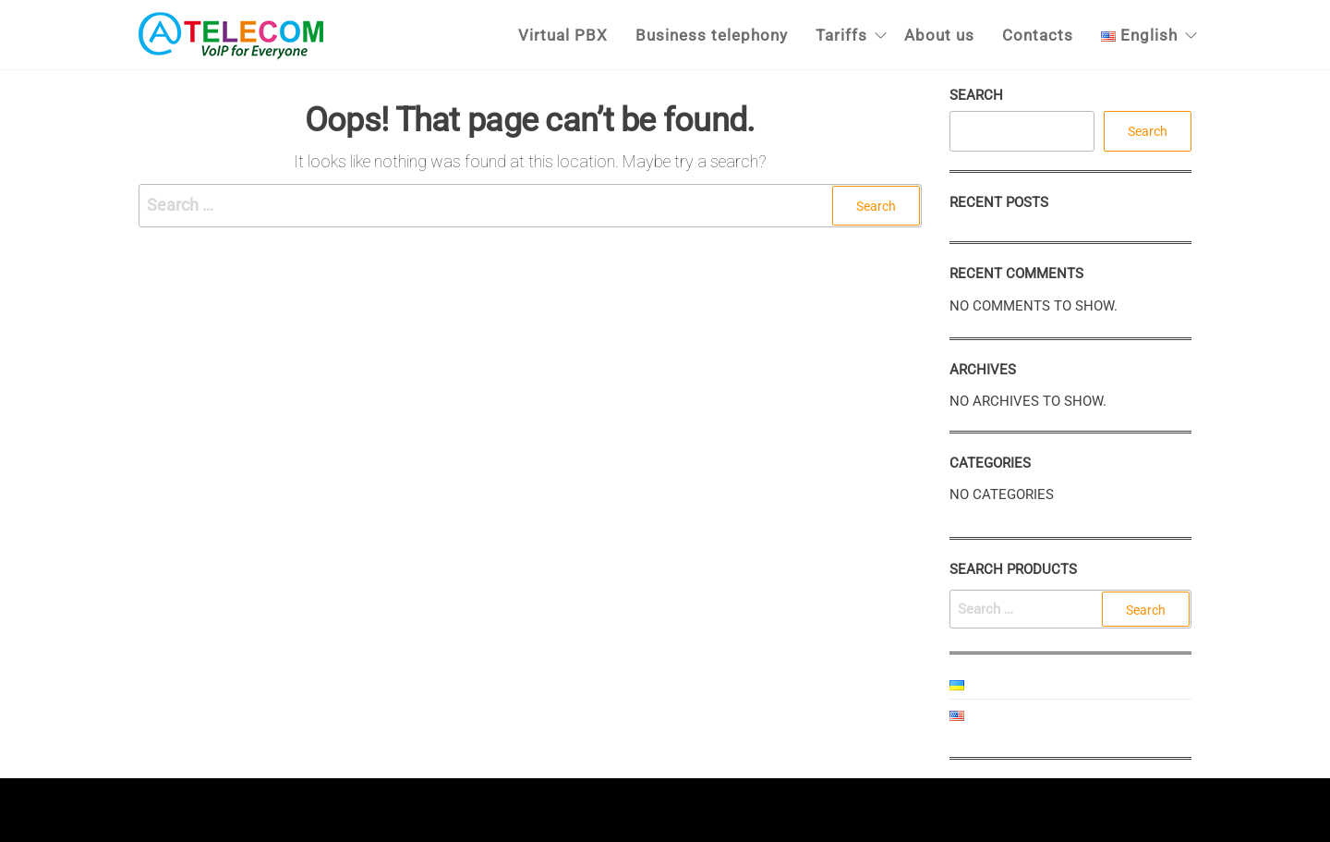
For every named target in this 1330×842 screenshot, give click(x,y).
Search (976, 95)
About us (939, 35)
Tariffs (841, 35)
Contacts (1037, 35)
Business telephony (711, 35)
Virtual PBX (563, 35)
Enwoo (646, 809)
